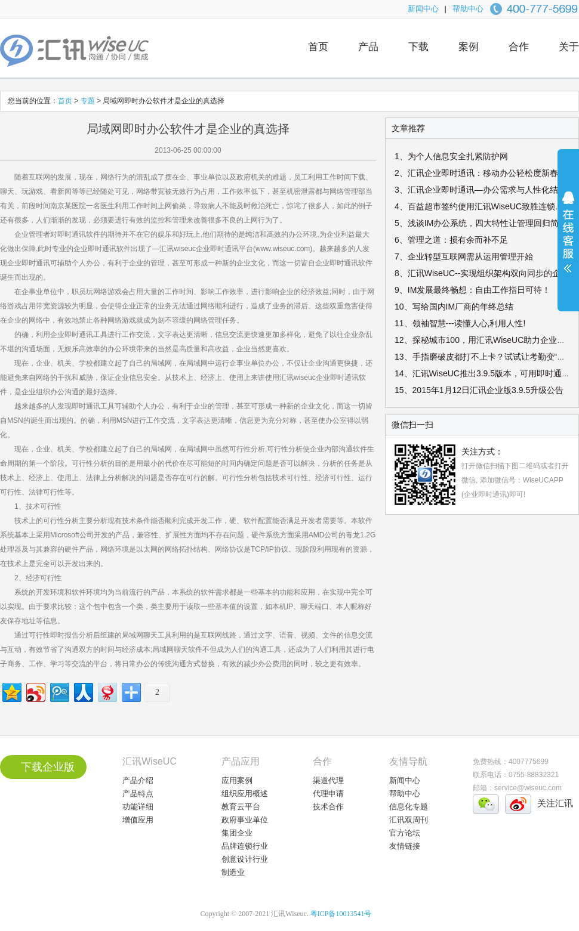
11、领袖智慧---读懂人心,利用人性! (460, 323)
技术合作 (328, 806)
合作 (519, 46)
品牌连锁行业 (244, 846)
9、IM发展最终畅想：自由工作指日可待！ (472, 290)
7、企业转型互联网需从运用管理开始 (464, 256)
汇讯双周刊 (408, 819)
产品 (368, 46)
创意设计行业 (244, 859)
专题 (89, 101)
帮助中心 (467, 8)
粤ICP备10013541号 (341, 914)
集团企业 (236, 832)
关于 (569, 46)
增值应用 (137, 819)
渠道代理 (328, 780)
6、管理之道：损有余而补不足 (451, 240)
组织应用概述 (244, 793)
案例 (468, 46)
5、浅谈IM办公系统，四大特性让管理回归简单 (481, 223)
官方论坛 (404, 832)
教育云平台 (240, 806)
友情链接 (404, 846)
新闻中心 (423, 8)
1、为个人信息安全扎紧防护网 (451, 156)
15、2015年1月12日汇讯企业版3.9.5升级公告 (479, 390)
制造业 (233, 872)
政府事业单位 (244, 819)
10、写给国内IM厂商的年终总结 (454, 306)
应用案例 (236, 780)
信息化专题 (408, 806)
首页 (318, 46)
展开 (568, 239)
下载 (418, 46)
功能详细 (137, 806)
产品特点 (137, 793)
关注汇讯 (555, 803)
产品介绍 (137, 780)
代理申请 (328, 793)
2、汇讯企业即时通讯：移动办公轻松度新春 (476, 173)
